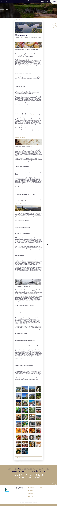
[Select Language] (9, 1)
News (41, 487)
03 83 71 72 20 (18, 490)
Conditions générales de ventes (25, 504)
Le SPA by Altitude (31, 490)
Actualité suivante (18, 461)
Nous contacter (29, 481)
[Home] (4, 1)
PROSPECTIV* (38, 504)
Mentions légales (19, 504)
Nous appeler (45, 1)
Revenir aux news (18, 19)
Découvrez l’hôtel (31, 487)
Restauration (30, 494)
